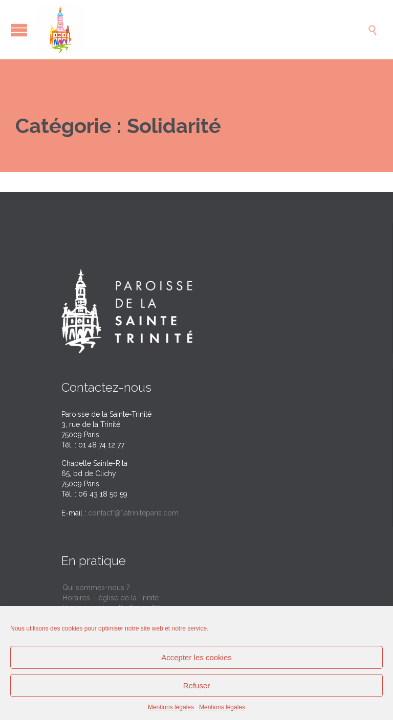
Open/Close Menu (19, 30)
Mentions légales (171, 707)
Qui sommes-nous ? (96, 587)
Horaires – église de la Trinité (110, 598)
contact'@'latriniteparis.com (133, 513)
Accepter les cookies (196, 657)
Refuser (196, 685)
